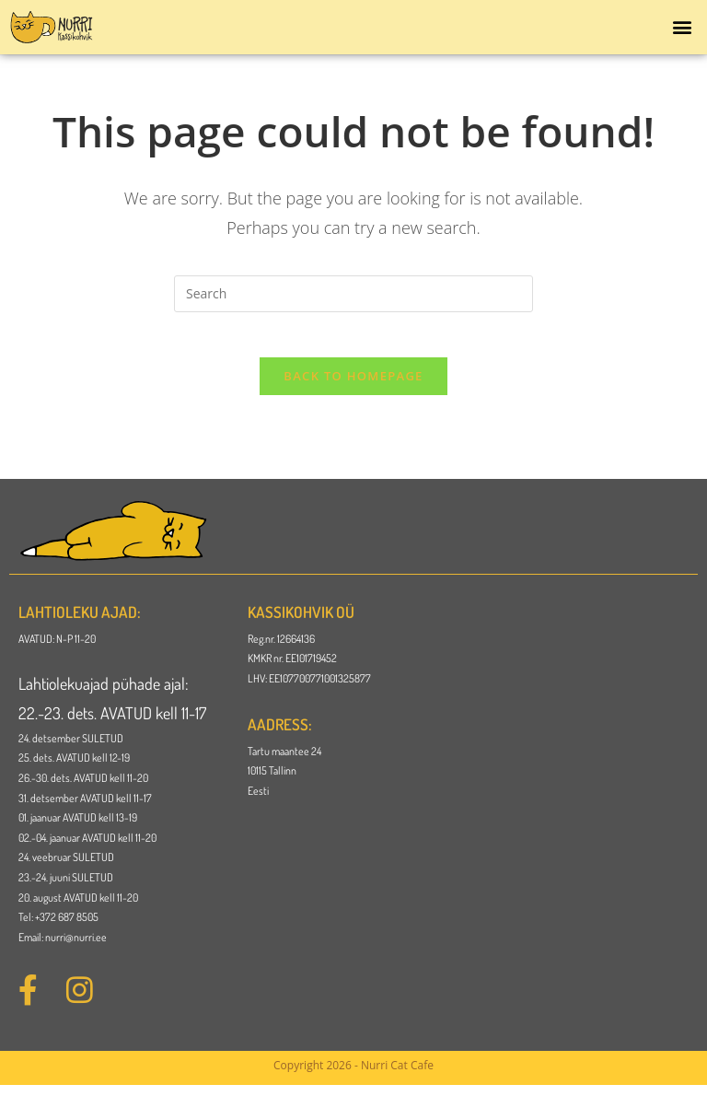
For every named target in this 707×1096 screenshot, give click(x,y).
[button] (682, 27)
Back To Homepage (353, 387)
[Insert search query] (353, 293)
